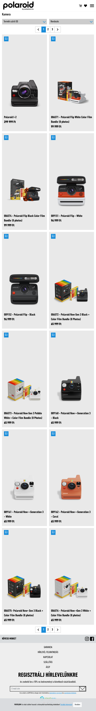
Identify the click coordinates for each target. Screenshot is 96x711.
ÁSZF (48, 667)
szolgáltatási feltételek (70, 693)
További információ (66, 705)
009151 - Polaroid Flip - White (66, 216)
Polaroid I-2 (10, 117)
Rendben (77, 705)
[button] (71, 22)
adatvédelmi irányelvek (56, 693)
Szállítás (48, 662)
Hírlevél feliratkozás (48, 652)
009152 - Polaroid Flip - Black (19, 314)
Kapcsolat (48, 657)
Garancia (48, 647)
